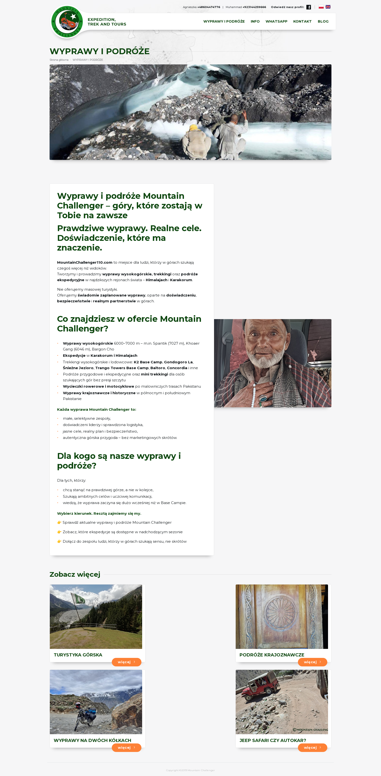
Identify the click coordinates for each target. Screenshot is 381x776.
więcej (119, 661)
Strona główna (59, 59)
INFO (255, 21)
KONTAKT (303, 21)
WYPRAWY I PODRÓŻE (224, 21)
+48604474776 (208, 7)
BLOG (323, 21)
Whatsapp (277, 21)
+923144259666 (254, 7)
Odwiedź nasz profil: (291, 7)
